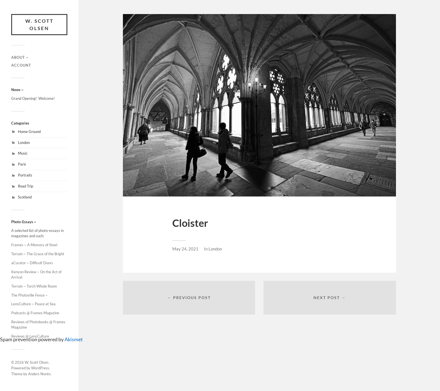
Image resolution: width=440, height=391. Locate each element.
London (24, 142)
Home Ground (29, 131)
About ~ (20, 57)
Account (21, 65)
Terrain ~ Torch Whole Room (34, 286)
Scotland (25, 197)
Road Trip (25, 186)
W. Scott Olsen (39, 24)
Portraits (25, 175)
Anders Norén (39, 374)
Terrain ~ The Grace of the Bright (37, 254)
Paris (22, 164)
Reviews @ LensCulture (30, 336)
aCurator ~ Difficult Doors (32, 263)
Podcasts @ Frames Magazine (35, 313)
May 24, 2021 (185, 248)
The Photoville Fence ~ (30, 295)
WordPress (40, 368)
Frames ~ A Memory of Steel (34, 245)
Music (22, 153)
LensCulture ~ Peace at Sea (33, 304)
